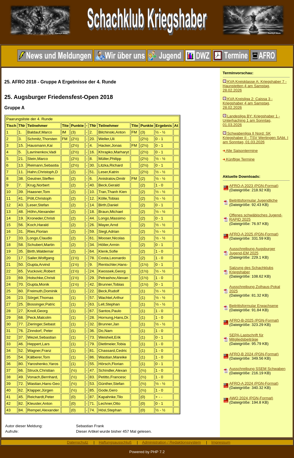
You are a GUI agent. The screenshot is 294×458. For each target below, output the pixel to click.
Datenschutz (77, 442)
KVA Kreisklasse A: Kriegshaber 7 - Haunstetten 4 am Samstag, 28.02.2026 (255, 85)
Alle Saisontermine (240, 150)
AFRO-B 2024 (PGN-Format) (254, 354)
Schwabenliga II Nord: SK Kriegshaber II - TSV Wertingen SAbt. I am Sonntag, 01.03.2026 (255, 137)
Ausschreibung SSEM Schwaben (257, 369)
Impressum (220, 442)
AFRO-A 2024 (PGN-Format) (253, 383)
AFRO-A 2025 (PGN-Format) (253, 234)
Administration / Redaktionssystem (171, 442)
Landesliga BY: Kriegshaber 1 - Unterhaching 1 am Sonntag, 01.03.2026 (251, 120)
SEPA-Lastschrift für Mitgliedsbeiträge (246, 337)
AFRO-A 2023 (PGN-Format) (253, 186)
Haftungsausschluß (115, 442)
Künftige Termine (239, 159)
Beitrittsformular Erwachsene (253, 306)
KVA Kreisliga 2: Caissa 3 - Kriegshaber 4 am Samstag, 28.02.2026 (248, 103)
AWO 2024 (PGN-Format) (251, 398)
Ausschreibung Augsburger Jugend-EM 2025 (252, 251)
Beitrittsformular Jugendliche (253, 200)
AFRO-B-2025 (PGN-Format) (254, 320)
